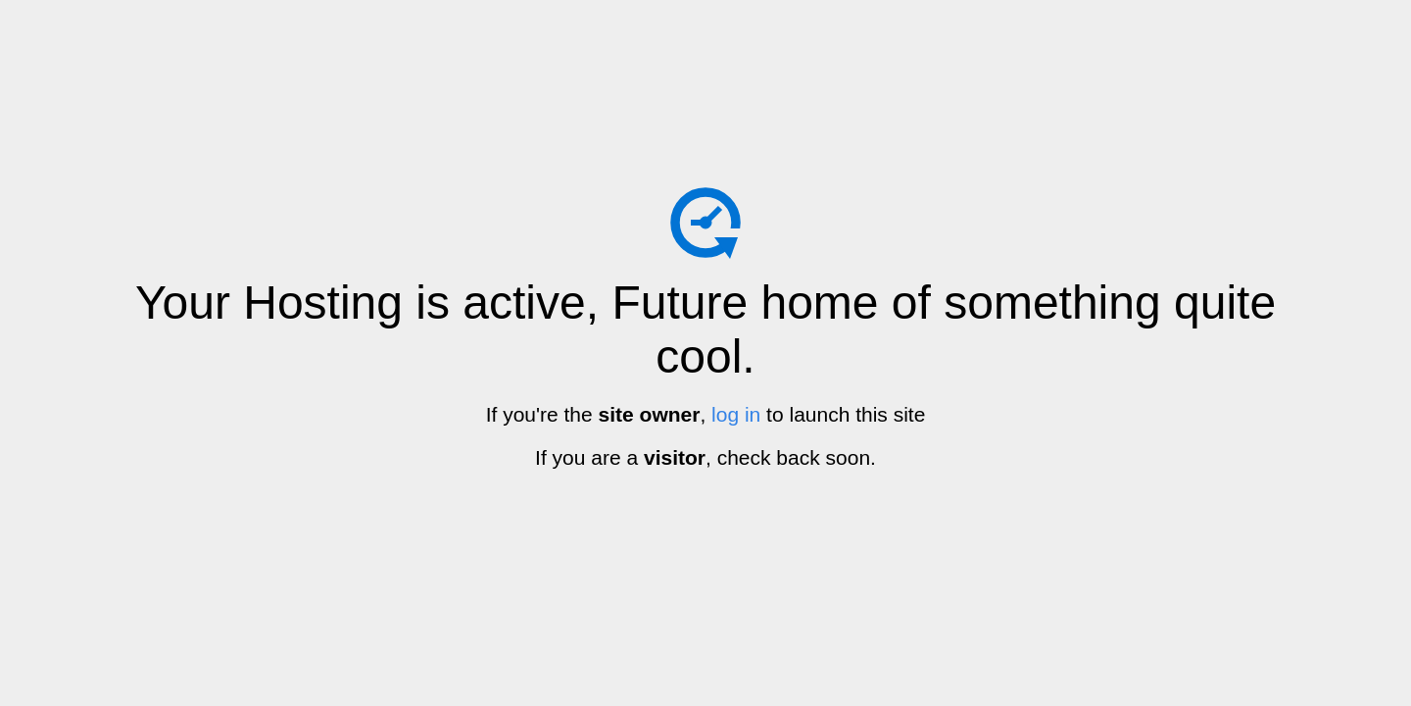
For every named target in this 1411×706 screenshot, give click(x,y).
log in (735, 414)
